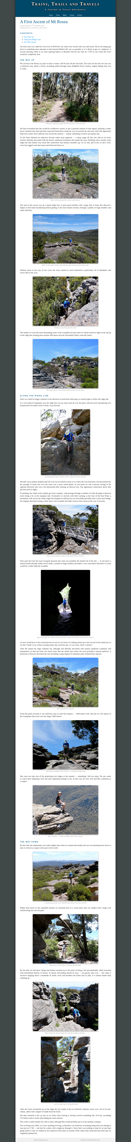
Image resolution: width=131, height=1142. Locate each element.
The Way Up (29, 37)
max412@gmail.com (42, 1140)
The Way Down (30, 42)
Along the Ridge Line (32, 39)
